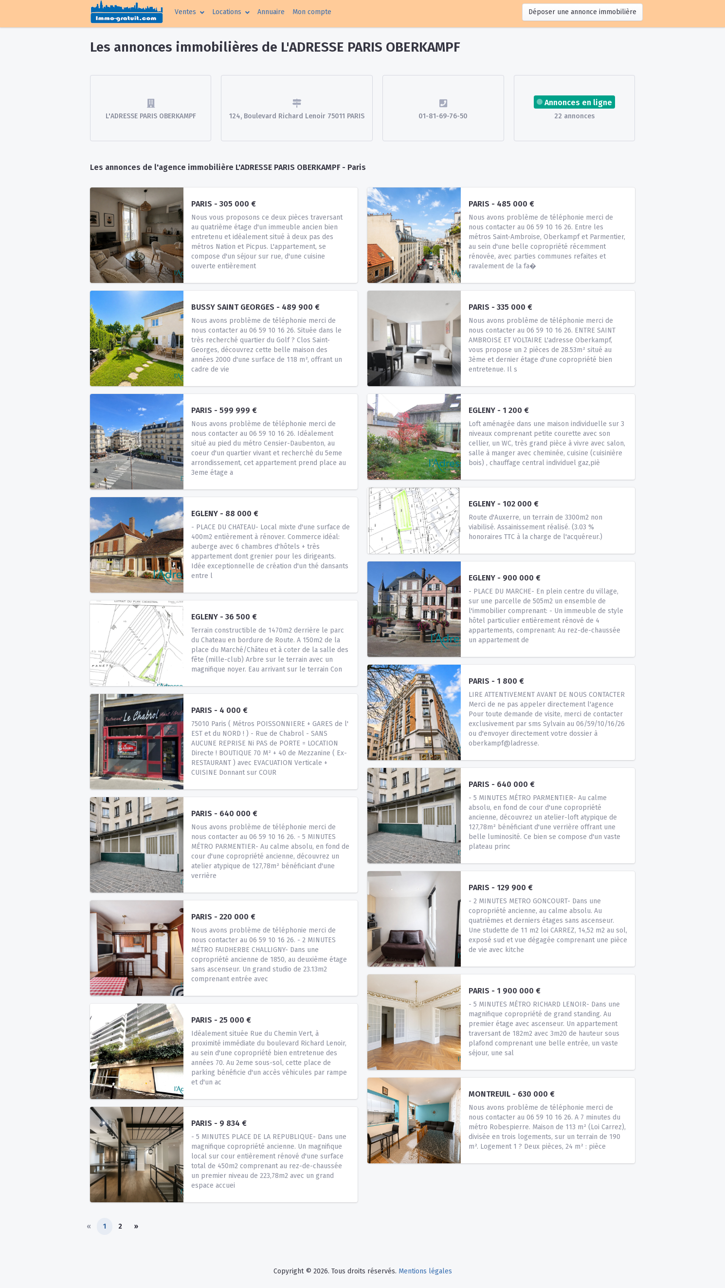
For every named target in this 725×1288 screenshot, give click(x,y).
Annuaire (271, 12)
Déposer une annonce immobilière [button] (582, 12)
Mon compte (313, 11)
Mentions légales (425, 1271)
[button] (189, 12)
